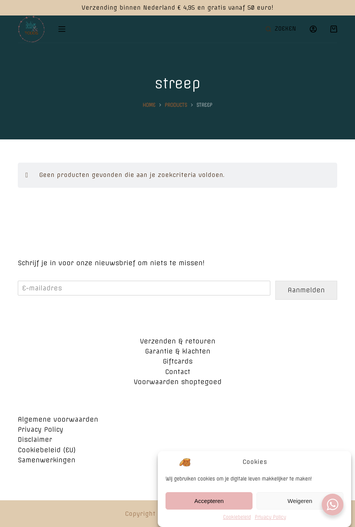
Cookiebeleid (237, 521)
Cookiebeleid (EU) (47, 450)
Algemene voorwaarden (58, 419)
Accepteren (209, 505)
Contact (177, 372)
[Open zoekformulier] (281, 28)
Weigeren (300, 505)
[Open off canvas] (61, 29)
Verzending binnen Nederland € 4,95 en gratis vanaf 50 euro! (177, 7)
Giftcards (178, 361)
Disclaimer (35, 439)
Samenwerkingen (46, 460)
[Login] (313, 29)
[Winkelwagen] (333, 29)
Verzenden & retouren (177, 341)
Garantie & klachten (177, 351)
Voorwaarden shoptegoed (178, 382)
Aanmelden (306, 290)
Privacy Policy (270, 521)
